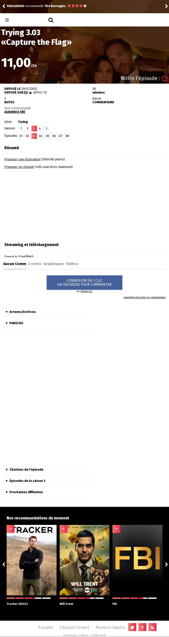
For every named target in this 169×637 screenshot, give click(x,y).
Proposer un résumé (19, 167)
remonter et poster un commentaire (145, 297)
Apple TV (40, 92)
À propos (45, 627)
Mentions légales (110, 627)
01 (21, 136)
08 (67, 136)
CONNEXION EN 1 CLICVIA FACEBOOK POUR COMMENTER (84, 282)
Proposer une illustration (22, 159)
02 (27, 136)
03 (34, 136)
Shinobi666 (15, 6)
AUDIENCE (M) (14, 112)
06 (54, 136)
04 (41, 136)
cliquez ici (86, 291)
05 (47, 136)
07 (60, 136)
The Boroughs (55, 6)
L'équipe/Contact (74, 627)
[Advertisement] (41, 204)
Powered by (18, 256)
